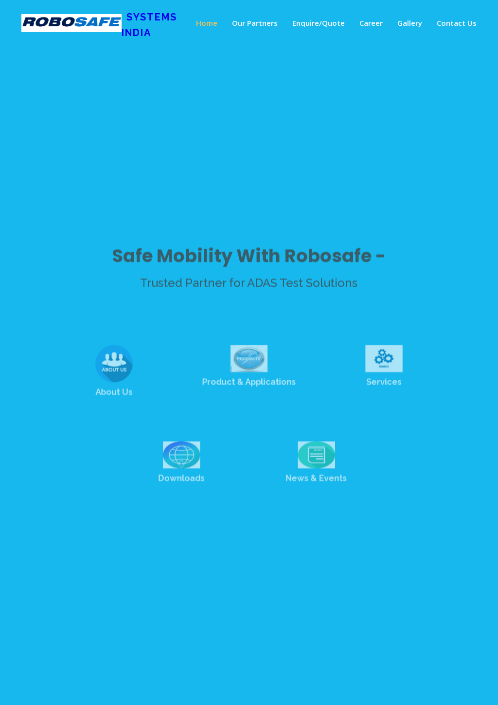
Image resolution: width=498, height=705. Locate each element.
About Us (120, 395)
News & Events (313, 477)
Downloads (185, 477)
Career (371, 23)
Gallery (409, 23)
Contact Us (457, 23)
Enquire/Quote (318, 23)
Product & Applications (249, 386)
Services (377, 386)
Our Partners (255, 23)
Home (206, 23)
